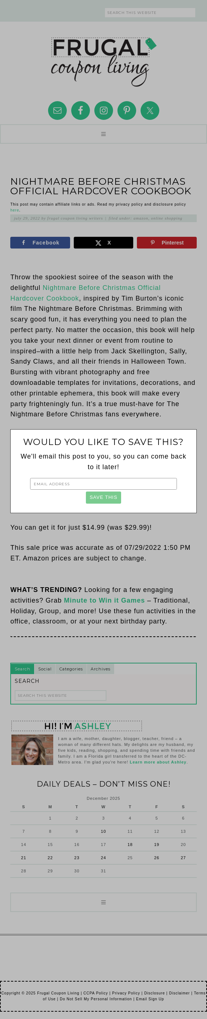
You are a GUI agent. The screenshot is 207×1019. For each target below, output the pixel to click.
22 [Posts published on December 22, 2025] (50, 858)
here (14, 210)
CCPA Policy (95, 993)
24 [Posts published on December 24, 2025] (103, 858)
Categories (71, 669)
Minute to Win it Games (104, 600)
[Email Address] (103, 484)
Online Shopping (166, 218)
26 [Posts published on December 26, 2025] (156, 858)
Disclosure (154, 993)
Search (22, 669)
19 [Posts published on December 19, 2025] (156, 844)
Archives (100, 669)
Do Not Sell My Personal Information (96, 999)
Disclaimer (179, 993)
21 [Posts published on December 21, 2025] (23, 858)
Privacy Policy (126, 993)
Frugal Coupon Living (103, 59)
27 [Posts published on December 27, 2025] (183, 858)
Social (45, 669)
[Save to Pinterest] (166, 243)
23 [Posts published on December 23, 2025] (76, 858)
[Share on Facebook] (40, 243)
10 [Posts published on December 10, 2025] (103, 831)
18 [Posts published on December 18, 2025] (129, 844)
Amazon (141, 218)
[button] (103, 134)
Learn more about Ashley (158, 762)
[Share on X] (103, 243)
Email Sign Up (150, 999)
